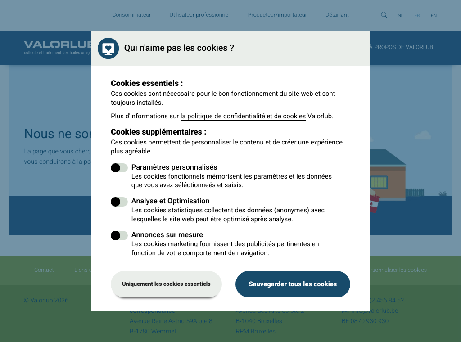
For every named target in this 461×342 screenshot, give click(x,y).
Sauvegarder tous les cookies (293, 284)
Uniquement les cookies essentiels (166, 284)
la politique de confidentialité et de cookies (243, 116)
